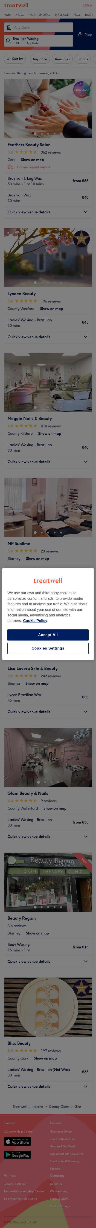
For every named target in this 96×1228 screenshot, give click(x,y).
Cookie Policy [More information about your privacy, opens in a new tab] (35, 621)
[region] (47, 614)
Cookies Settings (48, 648)
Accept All (48, 635)
